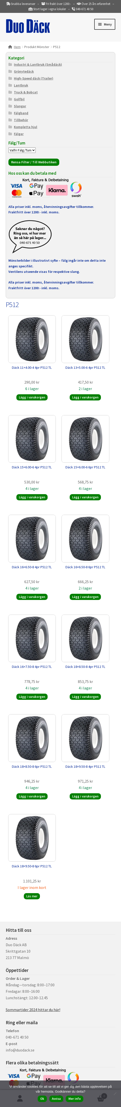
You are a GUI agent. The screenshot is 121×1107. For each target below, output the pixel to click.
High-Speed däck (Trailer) (33, 78)
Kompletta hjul (25, 127)
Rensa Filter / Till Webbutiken (34, 162)
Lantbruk (21, 85)
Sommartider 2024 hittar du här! (33, 1009)
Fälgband (21, 113)
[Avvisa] (114, 1093)
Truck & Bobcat (26, 92)
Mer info (74, 1099)
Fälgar (19, 134)
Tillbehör (21, 120)
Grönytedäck (24, 71)
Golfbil (19, 99)
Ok (42, 1099)
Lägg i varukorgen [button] (32, 397)
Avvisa (56, 1099)
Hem (17, 47)
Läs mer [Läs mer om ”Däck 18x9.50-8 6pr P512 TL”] (31, 896)
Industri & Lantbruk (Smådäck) (38, 64)
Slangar (20, 106)
